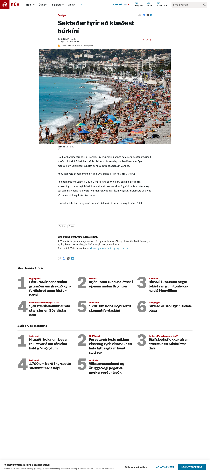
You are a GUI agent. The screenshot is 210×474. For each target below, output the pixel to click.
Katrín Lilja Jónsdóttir (67, 39)
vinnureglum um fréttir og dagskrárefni (109, 248)
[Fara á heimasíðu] (12, 4)
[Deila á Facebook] (144, 15)
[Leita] (204, 4)
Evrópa (62, 15)
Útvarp (42, 5)
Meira (71, 5)
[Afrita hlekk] (139, 15)
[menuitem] (34, 4)
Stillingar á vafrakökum (136, 467)
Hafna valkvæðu (164, 467)
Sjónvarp (56, 5)
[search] (187, 4)
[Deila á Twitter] (148, 15)
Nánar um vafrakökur (105, 469)
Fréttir (29, 5)
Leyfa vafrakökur (192, 467)
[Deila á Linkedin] (151, 15)
